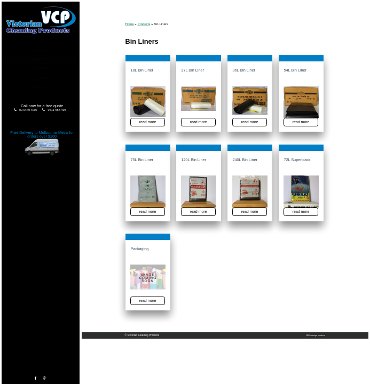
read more (147, 122)
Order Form (41, 68)
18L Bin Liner (141, 71)
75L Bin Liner (141, 160)
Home (41, 40)
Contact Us (41, 87)
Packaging (139, 249)
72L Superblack (297, 160)
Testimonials (41, 77)
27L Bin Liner (193, 71)
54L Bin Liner (295, 71)
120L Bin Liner (194, 160)
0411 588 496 (57, 109)
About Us (41, 50)
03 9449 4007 (28, 109)
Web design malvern (315, 335)
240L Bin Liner (245, 160)
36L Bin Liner (244, 71)
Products (40, 59)
